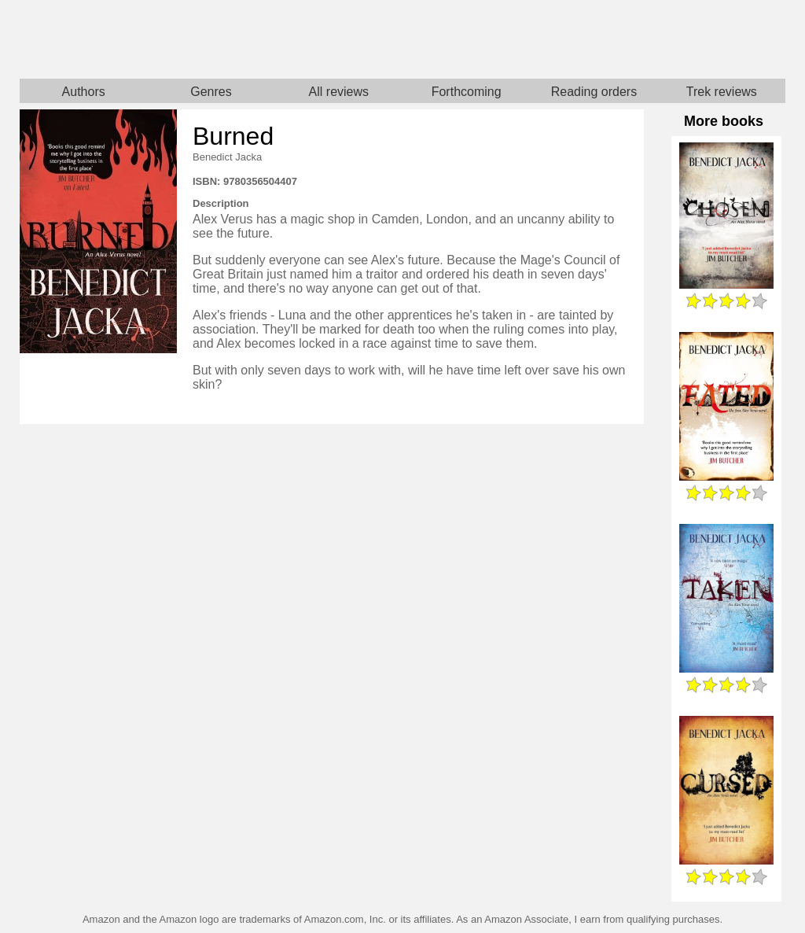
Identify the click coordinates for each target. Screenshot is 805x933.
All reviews (339, 91)
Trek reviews (721, 91)
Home (211, 39)
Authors (83, 91)
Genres (210, 91)
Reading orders (594, 91)
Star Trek (593, 39)
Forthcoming (467, 91)
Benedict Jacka (227, 157)
